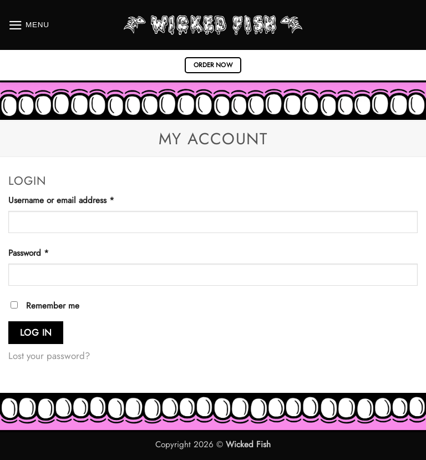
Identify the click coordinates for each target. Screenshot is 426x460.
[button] (28, 25)
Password (45, 252)
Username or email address (77, 200)
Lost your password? (49, 355)
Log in (36, 332)
